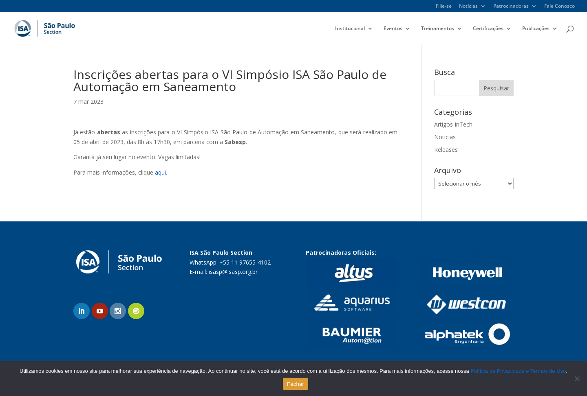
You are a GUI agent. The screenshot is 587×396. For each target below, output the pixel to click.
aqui (160, 172)
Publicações (535, 29)
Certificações (488, 29)
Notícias (468, 6)
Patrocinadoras (511, 6)
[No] (577, 378)
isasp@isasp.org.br (233, 272)
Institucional (350, 29)
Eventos (393, 29)
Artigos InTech (453, 124)
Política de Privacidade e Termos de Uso (518, 371)
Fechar (295, 384)
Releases (446, 149)
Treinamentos (437, 29)
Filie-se (444, 6)
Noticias (445, 137)
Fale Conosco (559, 6)
